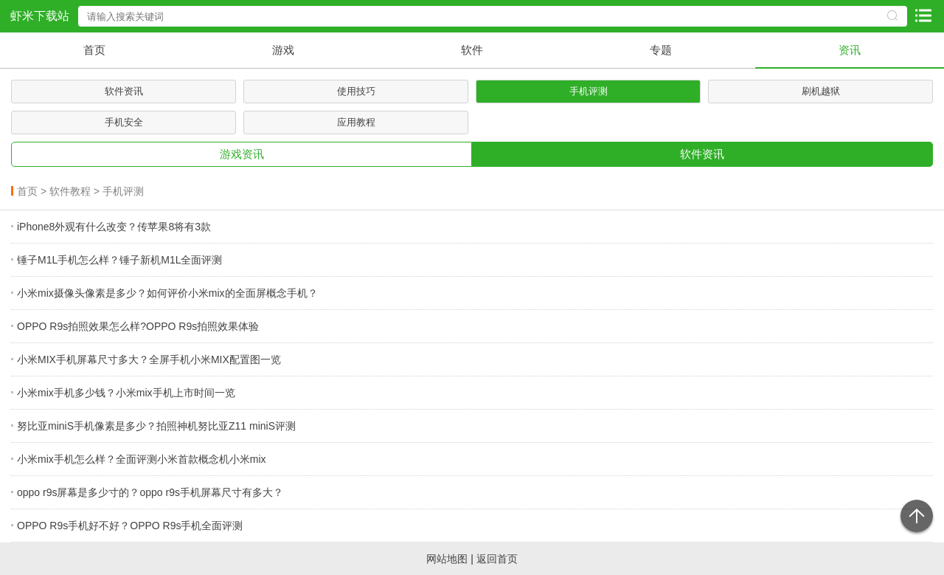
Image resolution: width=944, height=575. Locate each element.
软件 (472, 50)
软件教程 (70, 191)
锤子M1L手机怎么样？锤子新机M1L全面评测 (119, 260)
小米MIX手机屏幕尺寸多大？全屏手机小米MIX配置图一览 (149, 359)
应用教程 (356, 122)
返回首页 (497, 559)
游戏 (283, 50)
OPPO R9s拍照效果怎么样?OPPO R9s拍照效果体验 (138, 326)
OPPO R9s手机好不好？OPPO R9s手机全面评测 (130, 525)
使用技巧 (356, 91)
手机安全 (124, 122)
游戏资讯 (242, 154)
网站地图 (447, 559)
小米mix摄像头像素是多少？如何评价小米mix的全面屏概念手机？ (167, 293)
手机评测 (588, 91)
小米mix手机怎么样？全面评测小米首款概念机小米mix (141, 459)
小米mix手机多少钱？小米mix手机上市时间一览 (126, 393)
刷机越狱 (821, 91)
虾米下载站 (39, 16)
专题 (661, 50)
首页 (94, 50)
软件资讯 (124, 91)
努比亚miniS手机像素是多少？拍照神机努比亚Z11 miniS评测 (156, 426)
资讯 (850, 50)
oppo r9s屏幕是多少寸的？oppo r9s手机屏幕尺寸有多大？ (150, 492)
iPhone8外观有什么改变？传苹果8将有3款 (114, 227)
